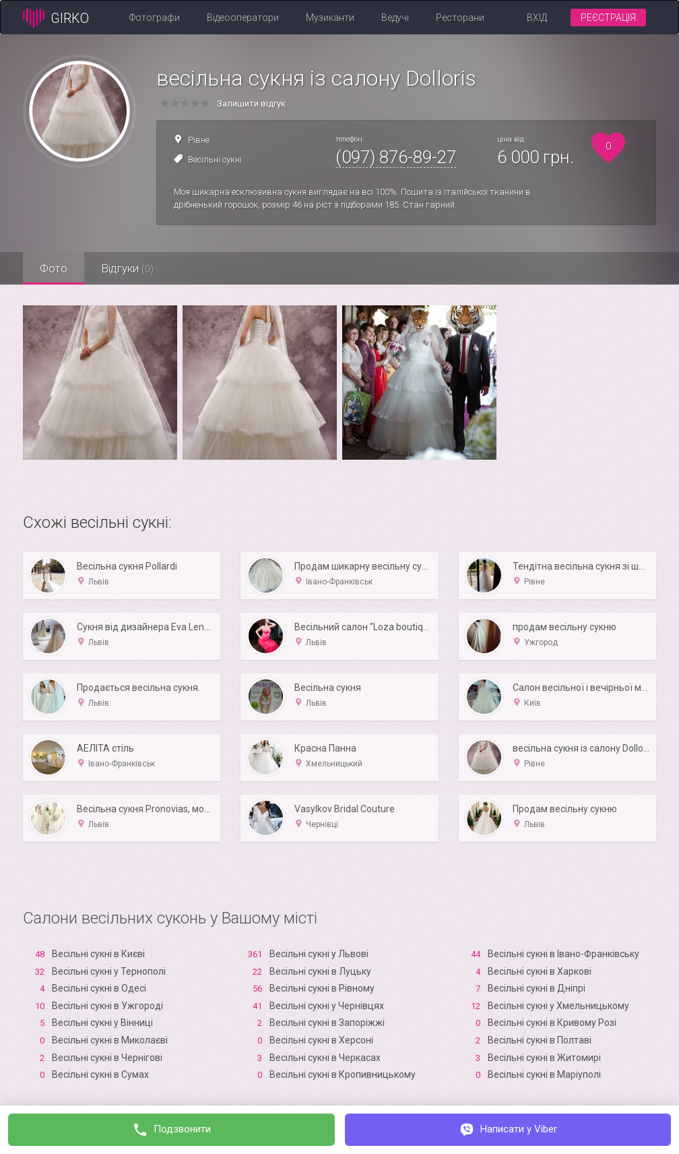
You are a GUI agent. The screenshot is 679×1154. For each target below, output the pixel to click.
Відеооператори (243, 17)
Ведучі (395, 17)
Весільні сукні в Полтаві (539, 1040)
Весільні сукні (215, 159)
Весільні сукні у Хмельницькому (558, 1005)
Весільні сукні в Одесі (99, 988)
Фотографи (154, 17)
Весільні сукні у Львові (318, 953)
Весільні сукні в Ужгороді (107, 1005)
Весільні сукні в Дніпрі (536, 988)
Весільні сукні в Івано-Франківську (563, 953)
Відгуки (127, 268)
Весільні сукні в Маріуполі (544, 1074)
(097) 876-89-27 (395, 157)
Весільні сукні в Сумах (100, 1074)
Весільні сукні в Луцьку (320, 971)
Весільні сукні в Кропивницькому (342, 1074)
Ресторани (460, 17)
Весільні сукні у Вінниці (102, 1022)
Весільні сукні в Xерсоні (321, 1040)
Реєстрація (608, 17)
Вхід (537, 17)
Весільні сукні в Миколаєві (110, 1040)
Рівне (198, 140)
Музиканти (330, 17)
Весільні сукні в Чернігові (107, 1057)
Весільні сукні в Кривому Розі (552, 1022)
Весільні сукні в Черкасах (325, 1057)
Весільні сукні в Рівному (322, 988)
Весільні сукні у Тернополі (109, 971)
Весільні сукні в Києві (98, 953)
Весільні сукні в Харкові (539, 971)
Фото (53, 268)
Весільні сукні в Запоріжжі (327, 1022)
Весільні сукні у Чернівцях (326, 1005)
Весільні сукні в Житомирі (544, 1057)
